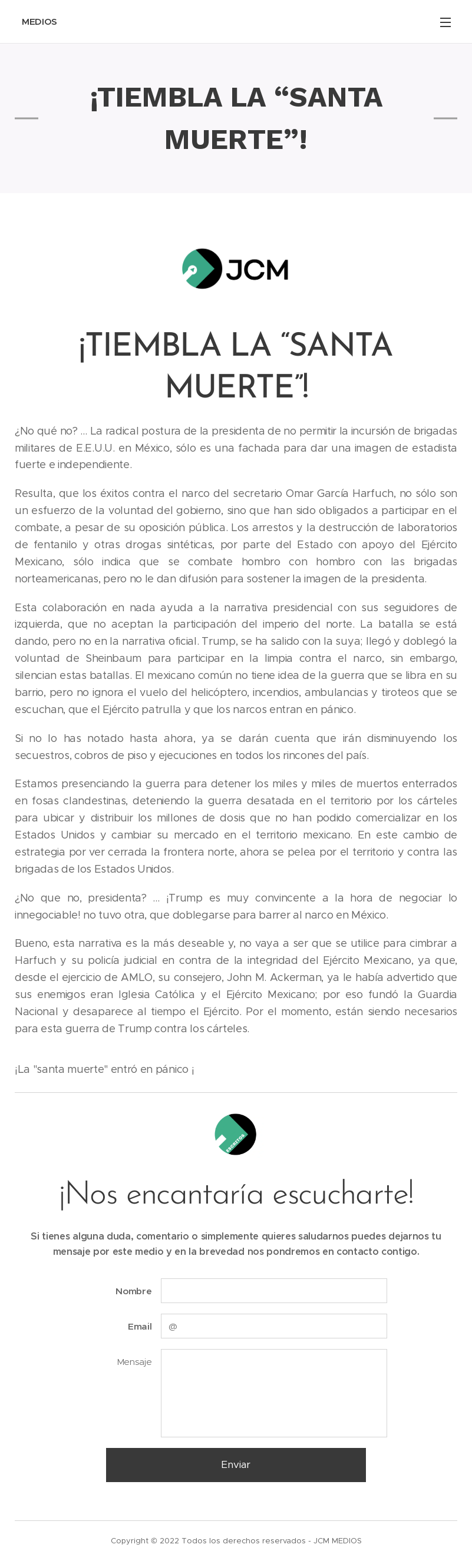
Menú (445, 22)
